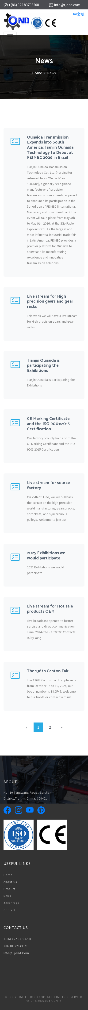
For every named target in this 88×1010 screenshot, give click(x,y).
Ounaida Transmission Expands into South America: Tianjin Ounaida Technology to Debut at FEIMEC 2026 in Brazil (50, 147)
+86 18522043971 (16, 946)
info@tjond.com (16, 953)
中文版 (78, 14)
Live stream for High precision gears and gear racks (50, 301)
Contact (9, 910)
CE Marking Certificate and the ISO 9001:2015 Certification (48, 423)
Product (9, 889)
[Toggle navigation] (10, 36)
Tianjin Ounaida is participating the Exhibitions (43, 365)
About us (10, 882)
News (7, 896)
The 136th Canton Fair (48, 671)
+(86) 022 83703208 (17, 939)
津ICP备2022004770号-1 (44, 1001)
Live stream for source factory (48, 485)
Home (37, 72)
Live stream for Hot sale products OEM (50, 609)
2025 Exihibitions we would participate (46, 556)
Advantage (11, 903)
